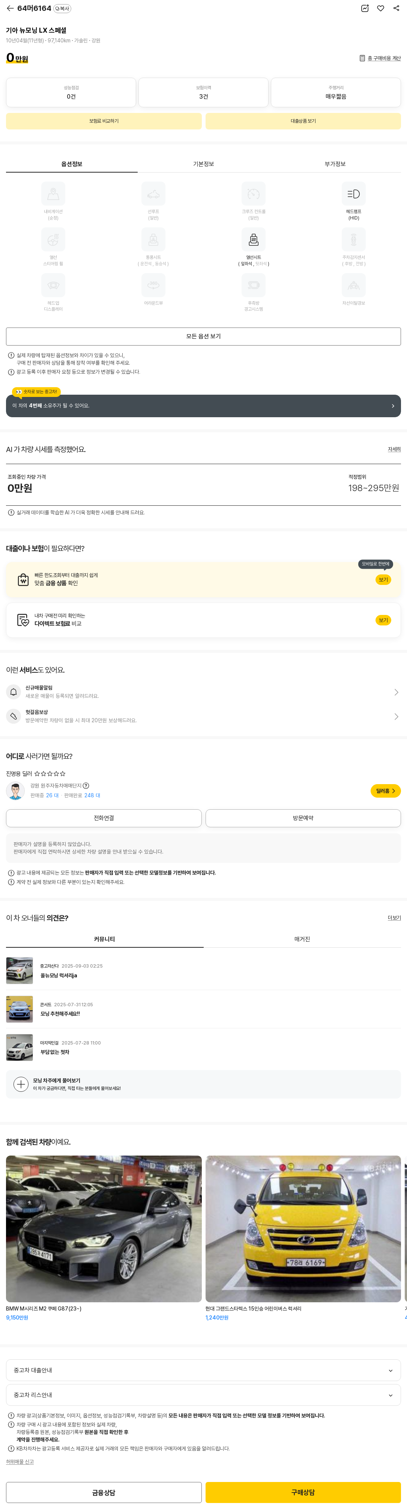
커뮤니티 (104, 939)
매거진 (302, 939)
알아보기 (203, 579)
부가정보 (335, 164)
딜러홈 (382, 791)
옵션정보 (72, 164)
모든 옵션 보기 (203, 336)
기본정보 (203, 164)
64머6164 (44, 8)
